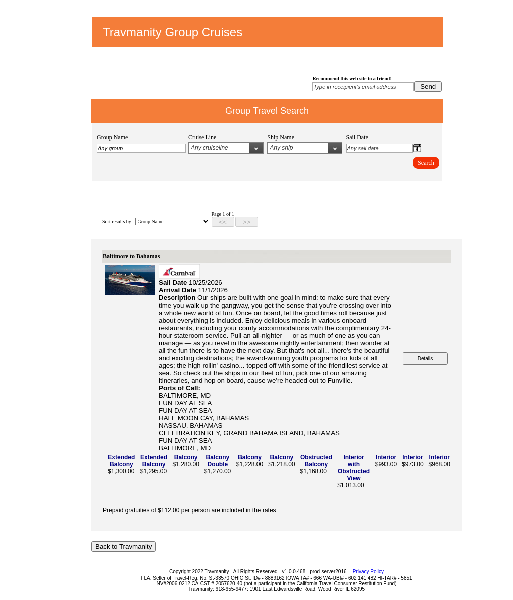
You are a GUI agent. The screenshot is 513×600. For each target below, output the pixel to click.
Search (426, 162)
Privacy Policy (368, 571)
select (256, 148)
